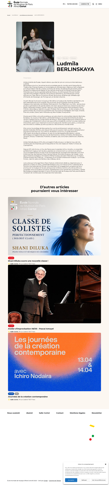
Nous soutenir (13, 413)
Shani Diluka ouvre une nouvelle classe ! (28, 261)
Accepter (71, 480)
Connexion (93, 4)
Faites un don (72, 4)
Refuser (84, 480)
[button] (105, 464)
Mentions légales (77, 413)
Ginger (46, 480)
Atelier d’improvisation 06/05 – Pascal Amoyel (31, 329)
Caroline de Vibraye (55, 480)
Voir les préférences (99, 480)
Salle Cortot (44, 413)
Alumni (29, 413)
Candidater (85, 4)
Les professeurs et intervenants (26, 15)
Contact (59, 413)
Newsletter (97, 413)
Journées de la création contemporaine (28, 397)
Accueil (8, 15)
